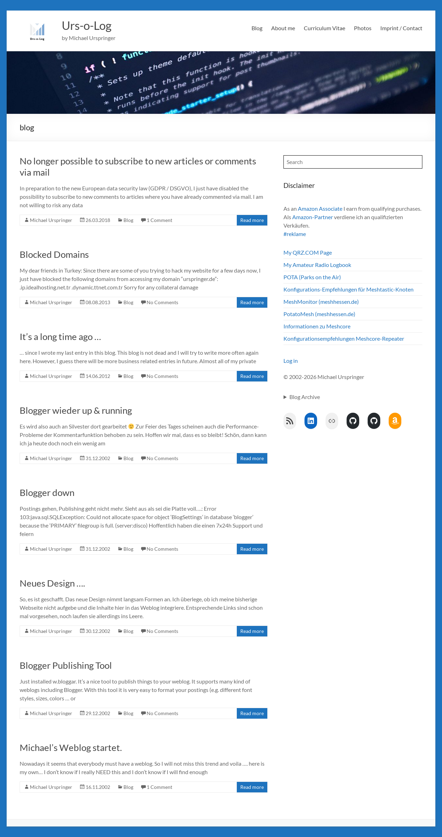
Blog (257, 28)
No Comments (162, 302)
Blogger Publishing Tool (66, 665)
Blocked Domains (54, 254)
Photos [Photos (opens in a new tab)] (362, 28)
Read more (252, 220)
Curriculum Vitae (324, 28)
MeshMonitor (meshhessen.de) (321, 301)
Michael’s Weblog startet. (71, 747)
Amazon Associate (320, 208)
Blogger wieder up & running (76, 410)
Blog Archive (304, 396)
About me (283, 28)
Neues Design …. (52, 583)
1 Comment (159, 220)
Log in (290, 360)
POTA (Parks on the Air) (312, 277)
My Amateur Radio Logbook (317, 264)
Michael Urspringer (51, 220)
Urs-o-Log (89, 25)
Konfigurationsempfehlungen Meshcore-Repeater (343, 338)
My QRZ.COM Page (307, 252)
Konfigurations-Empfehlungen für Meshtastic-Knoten (348, 289)
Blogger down (47, 492)
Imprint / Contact (401, 28)
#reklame (294, 233)
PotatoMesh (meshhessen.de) (319, 313)
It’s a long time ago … (60, 336)
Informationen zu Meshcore (316, 326)
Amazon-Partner (312, 217)
